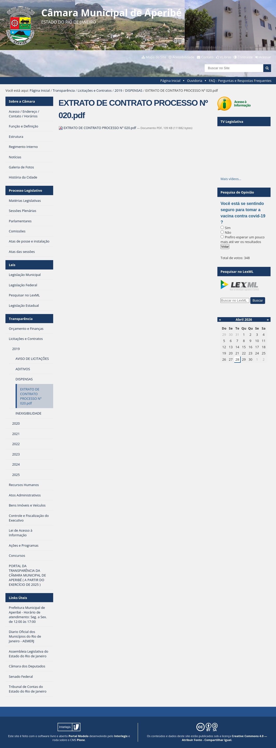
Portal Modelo (78, 736)
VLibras (225, 57)
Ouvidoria (194, 80)
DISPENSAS (133, 90)
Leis (12, 264)
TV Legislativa (231, 121)
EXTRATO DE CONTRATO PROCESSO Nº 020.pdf (98, 127)
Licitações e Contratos (95, 90)
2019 (118, 90)
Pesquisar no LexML (236, 271)
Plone (81, 740)
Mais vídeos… (230, 178)
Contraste (245, 57)
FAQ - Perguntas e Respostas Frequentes (240, 80)
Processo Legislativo (25, 190)
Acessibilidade (183, 57)
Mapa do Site (156, 57)
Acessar (265, 57)
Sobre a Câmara (22, 101)
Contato (207, 57)
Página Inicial (170, 80)
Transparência (64, 90)
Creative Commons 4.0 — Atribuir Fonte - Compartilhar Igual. (224, 738)
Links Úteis (18, 597)
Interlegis (121, 736)
